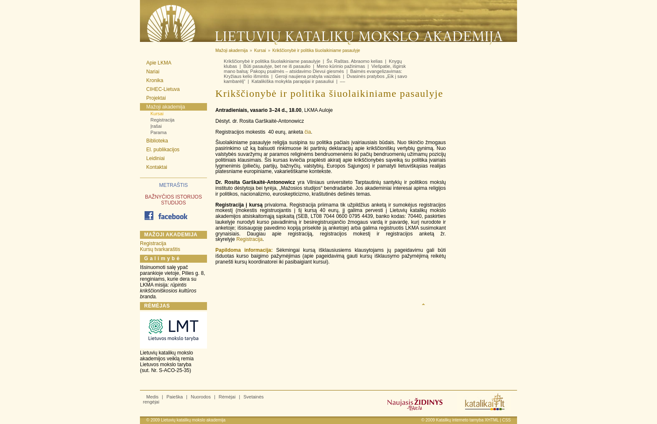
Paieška (174, 396)
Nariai (152, 72)
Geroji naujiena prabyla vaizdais (307, 76)
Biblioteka (157, 141)
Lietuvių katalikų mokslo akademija (193, 420)
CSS (506, 420)
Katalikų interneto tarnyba (460, 420)
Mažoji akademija (165, 107)
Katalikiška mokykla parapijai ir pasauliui (292, 81)
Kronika (154, 80)
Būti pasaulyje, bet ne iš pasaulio (276, 66)
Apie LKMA (158, 63)
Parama (158, 132)
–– (342, 81)
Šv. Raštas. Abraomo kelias (354, 61)
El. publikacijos (162, 150)
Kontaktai (156, 167)
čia (308, 132)
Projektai (156, 98)
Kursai (156, 113)
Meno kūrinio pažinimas (341, 66)
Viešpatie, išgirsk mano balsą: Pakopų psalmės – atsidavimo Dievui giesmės (315, 69)
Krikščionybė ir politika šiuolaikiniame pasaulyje (272, 61)
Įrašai (156, 126)
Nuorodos (201, 396)
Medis (152, 396)
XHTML (492, 420)
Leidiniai (155, 158)
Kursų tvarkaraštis (160, 249)
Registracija (162, 119)
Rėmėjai (227, 396)
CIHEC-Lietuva (163, 89)
